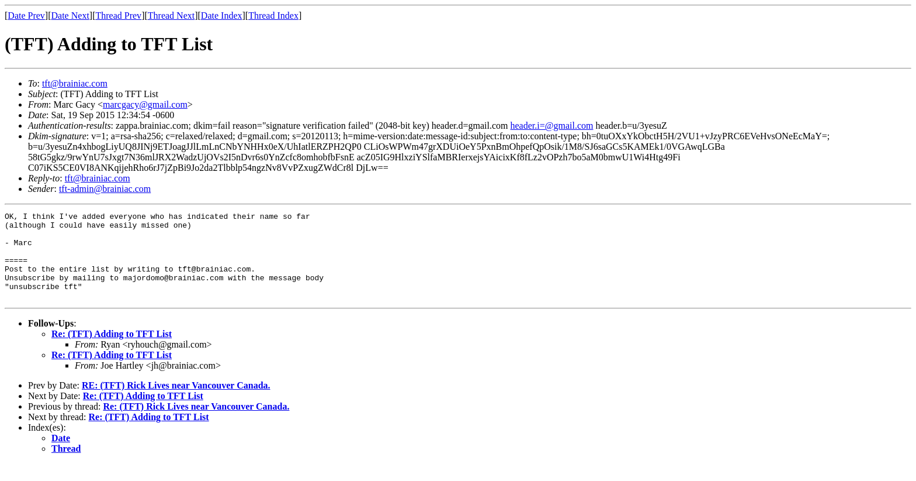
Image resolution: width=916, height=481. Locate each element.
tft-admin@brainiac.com (105, 189)
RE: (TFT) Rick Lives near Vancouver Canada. (176, 403)
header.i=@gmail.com (552, 125)
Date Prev (26, 15)
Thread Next (171, 15)
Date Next (70, 15)
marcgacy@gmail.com (145, 104)
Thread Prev (118, 15)
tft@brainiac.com (74, 83)
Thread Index (273, 15)
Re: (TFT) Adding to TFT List (111, 351)
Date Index (221, 15)
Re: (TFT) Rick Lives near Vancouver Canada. (196, 424)
